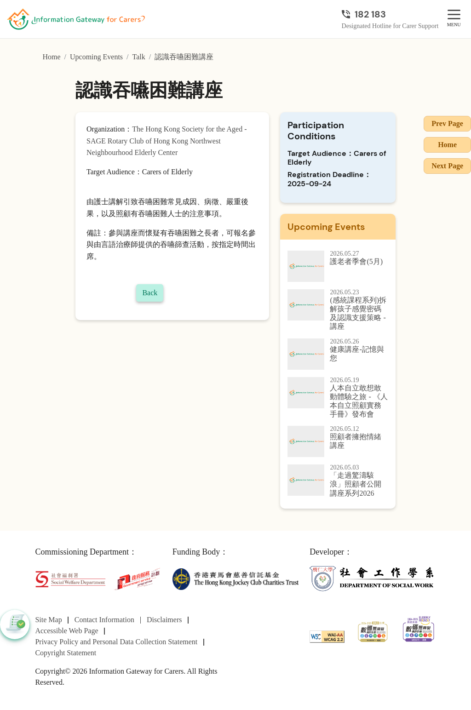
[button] (14, 624)
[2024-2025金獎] (373, 631)
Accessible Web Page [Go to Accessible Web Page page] (66, 631)
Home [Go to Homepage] (51, 57)
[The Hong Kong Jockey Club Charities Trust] (235, 578)
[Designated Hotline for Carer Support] (390, 14)
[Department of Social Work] (373, 578)
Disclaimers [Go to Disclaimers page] (164, 620)
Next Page (447, 166)
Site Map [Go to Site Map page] (48, 620)
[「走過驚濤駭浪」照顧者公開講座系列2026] (337, 481)
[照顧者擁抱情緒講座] (337, 441)
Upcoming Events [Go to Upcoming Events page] (96, 57)
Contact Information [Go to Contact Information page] (104, 620)
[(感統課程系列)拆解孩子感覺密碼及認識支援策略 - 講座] (337, 310)
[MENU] (454, 15)
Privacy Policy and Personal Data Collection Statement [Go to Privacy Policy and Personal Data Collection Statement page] (116, 642)
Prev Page (447, 123)
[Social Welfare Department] (70, 578)
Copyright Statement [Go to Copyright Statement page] (65, 653)
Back (149, 293)
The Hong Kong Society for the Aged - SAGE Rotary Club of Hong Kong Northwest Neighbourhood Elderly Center (166, 140)
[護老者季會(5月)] (337, 266)
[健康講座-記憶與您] (337, 354)
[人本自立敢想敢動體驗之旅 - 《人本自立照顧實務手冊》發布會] (337, 398)
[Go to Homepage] (76, 19)
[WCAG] (327, 636)
